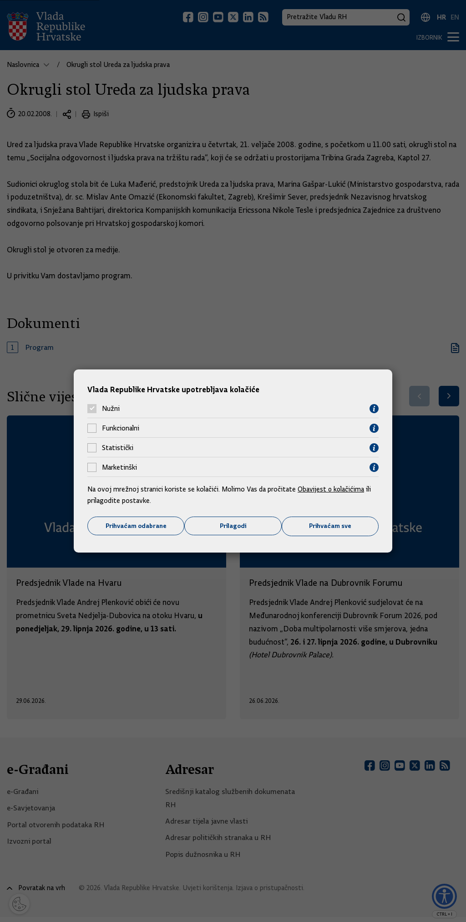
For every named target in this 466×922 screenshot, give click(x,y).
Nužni (111, 409)
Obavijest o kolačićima (332, 489)
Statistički (117, 448)
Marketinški (119, 467)
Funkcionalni (120, 428)
